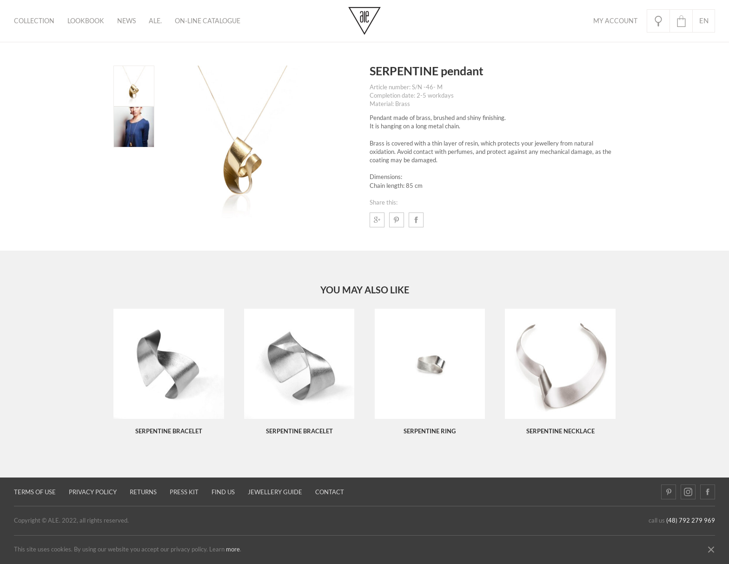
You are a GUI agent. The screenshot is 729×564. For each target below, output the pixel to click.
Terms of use (35, 492)
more (233, 549)
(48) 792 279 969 (690, 521)
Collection (34, 21)
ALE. (155, 21)
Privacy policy (93, 492)
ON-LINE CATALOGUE (207, 21)
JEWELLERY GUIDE (275, 492)
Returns (143, 492)
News (126, 21)
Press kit (184, 492)
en (704, 21)
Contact (329, 492)
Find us (223, 492)
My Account (615, 21)
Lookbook (85, 21)
